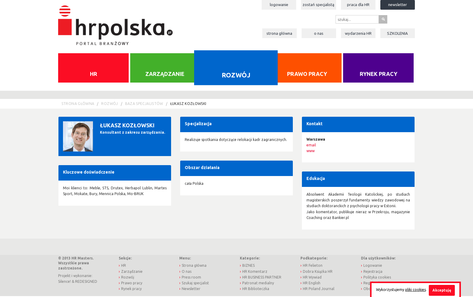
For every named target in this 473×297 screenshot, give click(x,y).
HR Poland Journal (318, 289)
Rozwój (236, 75)
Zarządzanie (164, 74)
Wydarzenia (358, 33)
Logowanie (279, 4)
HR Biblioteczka (255, 289)
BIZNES (248, 266)
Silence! (64, 282)
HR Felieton (312, 266)
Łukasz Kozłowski (188, 104)
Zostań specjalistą (318, 4)
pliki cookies (415, 290)
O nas (318, 33)
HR (93, 74)
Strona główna (279, 33)
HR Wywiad (312, 278)
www (310, 152)
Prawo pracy (307, 74)
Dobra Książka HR (317, 272)
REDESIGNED (86, 282)
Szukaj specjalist (195, 284)
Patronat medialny (258, 284)
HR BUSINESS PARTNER (261, 278)
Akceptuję (441, 290)
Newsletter (397, 4)
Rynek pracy (378, 74)
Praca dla (358, 4)
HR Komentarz (254, 272)
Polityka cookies (377, 278)
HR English (311, 284)
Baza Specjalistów (144, 104)
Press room (191, 278)
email (311, 146)
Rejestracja (372, 272)
